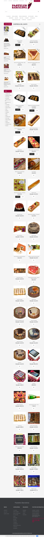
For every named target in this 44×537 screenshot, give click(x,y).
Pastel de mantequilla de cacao (19, 320)
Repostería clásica (33, 467)
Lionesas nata (20, 425)
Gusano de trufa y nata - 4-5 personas (20, 128)
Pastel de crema (34, 192)
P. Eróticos (24, 19)
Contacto (5, 510)
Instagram (24, 514)
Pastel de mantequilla (34, 320)
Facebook (24, 510)
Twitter (24, 511)
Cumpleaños (7, 112)
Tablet (34, 362)
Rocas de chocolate (33, 84)
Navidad (6, 121)
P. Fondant (15, 522)
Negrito (34, 341)
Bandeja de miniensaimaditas (20, 105)
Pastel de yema (34, 299)
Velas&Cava (29, 19)
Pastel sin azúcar (34, 235)
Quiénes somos (6, 513)
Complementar (7, 122)
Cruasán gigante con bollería (7, 69)
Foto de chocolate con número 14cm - (7, 82)
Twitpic (24, 513)
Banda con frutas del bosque (34, 128)
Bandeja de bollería (19, 40)
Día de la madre (15, 16)
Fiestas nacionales (7, 119)
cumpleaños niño (7, 93)
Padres (6, 113)
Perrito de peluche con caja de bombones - (19, 256)
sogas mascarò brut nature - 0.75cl (33, 404)
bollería (14, 519)
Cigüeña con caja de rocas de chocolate (33, 256)
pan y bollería (31, 16)
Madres (6, 115)
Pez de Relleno (34, 171)
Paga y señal (6, 32)
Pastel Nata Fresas (19, 214)
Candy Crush (19, 383)
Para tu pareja (7, 118)
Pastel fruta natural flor (20, 404)
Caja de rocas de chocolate (33, 40)
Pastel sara (19, 362)
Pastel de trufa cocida (20, 341)
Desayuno (6, 110)
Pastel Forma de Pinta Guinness (19, 446)
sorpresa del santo (7, 107)
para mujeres (7, 98)
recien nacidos (7, 106)
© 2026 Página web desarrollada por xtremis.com (22, 533)
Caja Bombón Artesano (20, 277)
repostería (15, 517)
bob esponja (19, 84)
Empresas (6, 125)
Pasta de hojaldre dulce (34, 446)
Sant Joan (15, 520)
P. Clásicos (8, 16)
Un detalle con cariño (8, 124)
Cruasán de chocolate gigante (7, 57)
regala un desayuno (23, 16)
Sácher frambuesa (6, 43)
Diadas (36, 16)
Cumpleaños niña (7, 116)
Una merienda (7, 104)
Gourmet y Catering (35, 510)
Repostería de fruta (19, 467)
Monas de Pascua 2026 (16, 19)
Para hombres (7, 96)
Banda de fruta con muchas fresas (19, 171)
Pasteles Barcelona (35, 511)
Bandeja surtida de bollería (33, 425)
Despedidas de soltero (8, 95)
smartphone (33, 383)
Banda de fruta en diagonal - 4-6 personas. (34, 214)
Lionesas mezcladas (19, 299)
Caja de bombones (19, 235)
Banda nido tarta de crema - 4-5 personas (19, 192)
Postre (6, 109)
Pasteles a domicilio (35, 513)
